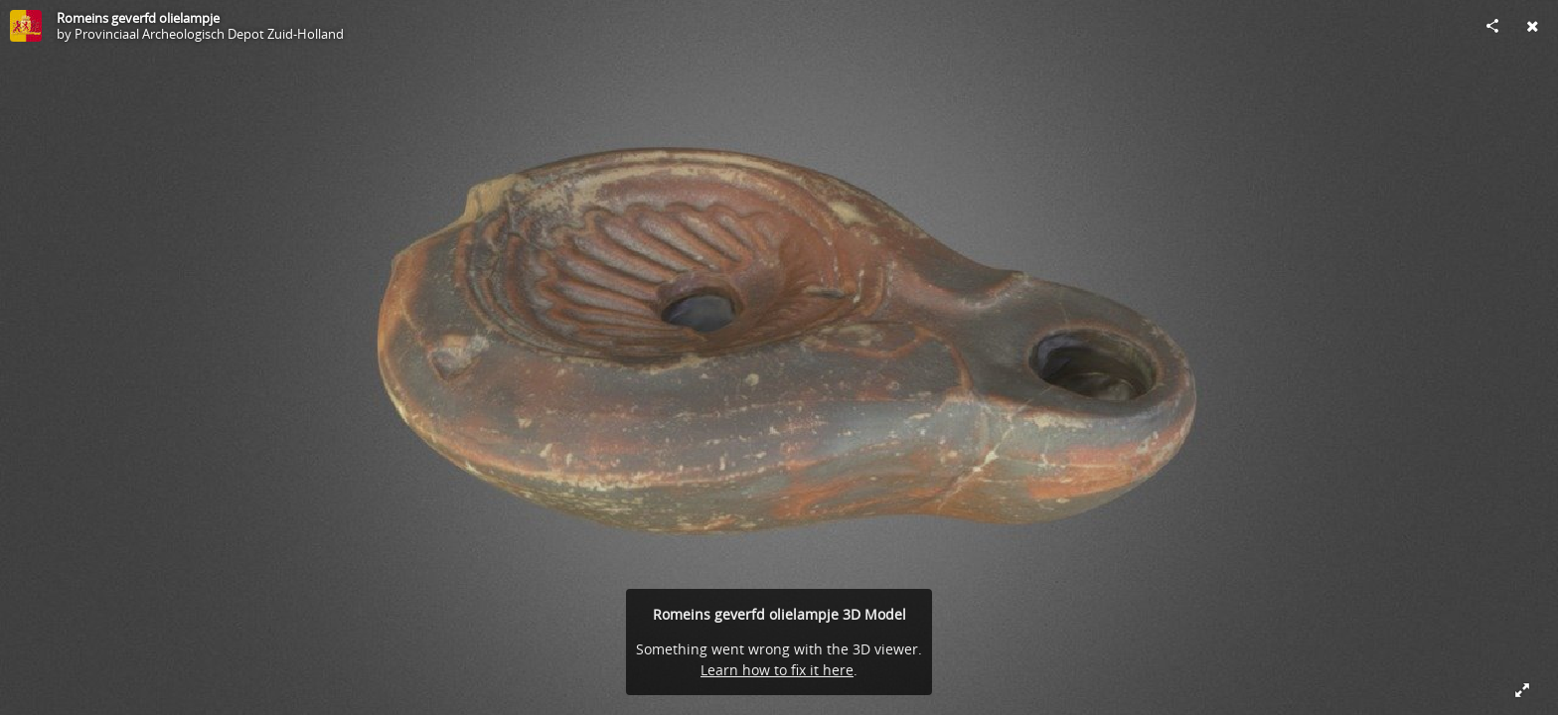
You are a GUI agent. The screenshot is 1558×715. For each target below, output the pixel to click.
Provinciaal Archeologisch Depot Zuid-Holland (209, 34)
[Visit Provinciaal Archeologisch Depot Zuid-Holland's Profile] (26, 26)
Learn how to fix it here (777, 669)
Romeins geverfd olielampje (138, 18)
